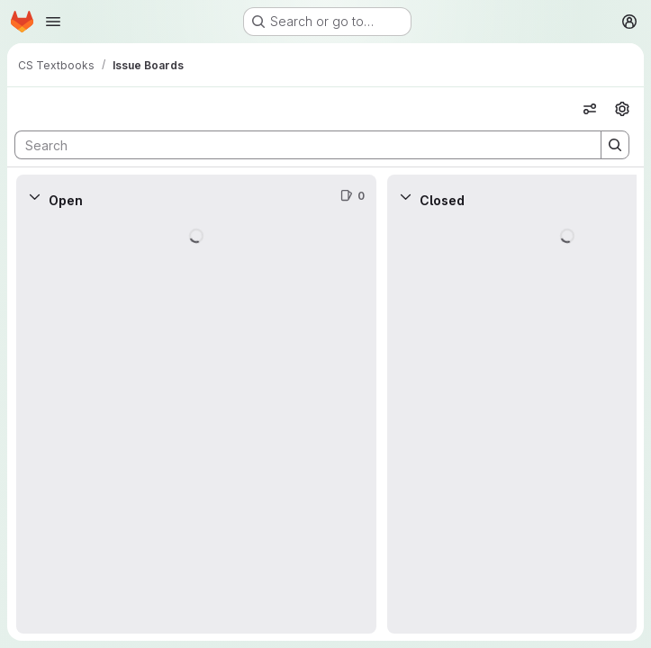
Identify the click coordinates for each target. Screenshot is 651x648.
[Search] (299, 145)
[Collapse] (34, 196)
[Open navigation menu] (53, 21)
